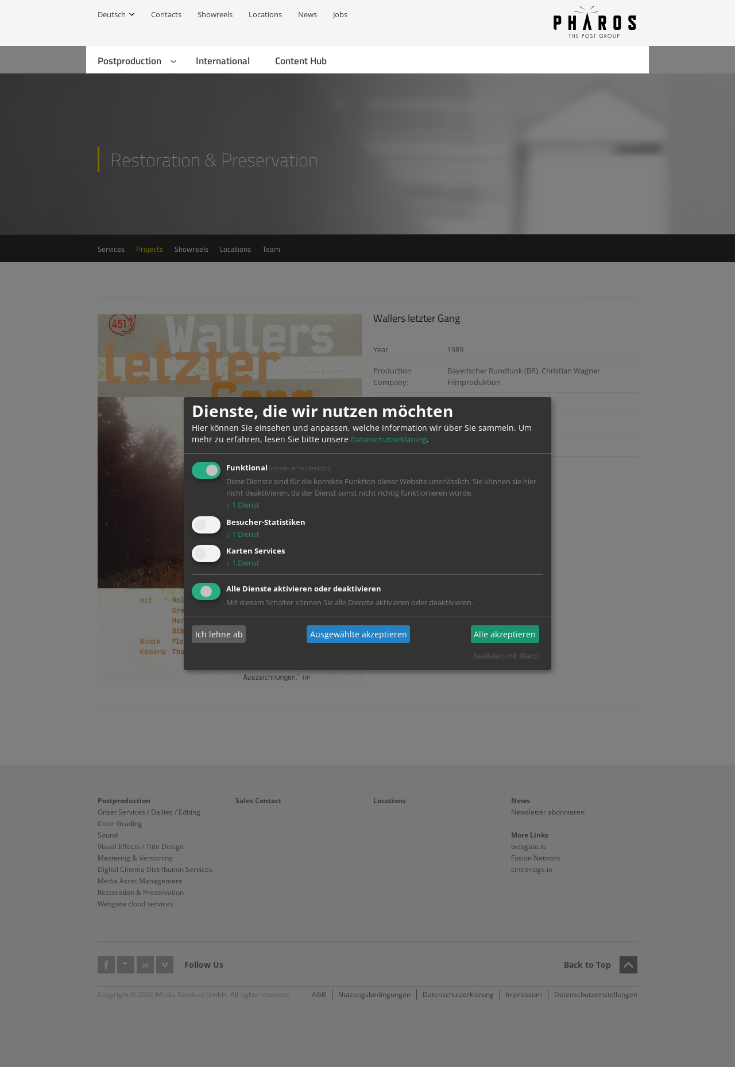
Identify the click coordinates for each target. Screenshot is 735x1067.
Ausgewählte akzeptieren (358, 634)
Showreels (215, 14)
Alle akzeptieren (505, 634)
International (223, 60)
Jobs (340, 14)
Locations (265, 14)
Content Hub (301, 60)
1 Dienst (243, 505)
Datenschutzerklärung (389, 439)
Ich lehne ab (219, 634)
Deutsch (112, 14)
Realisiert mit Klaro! (506, 656)
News (307, 14)
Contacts (166, 14)
